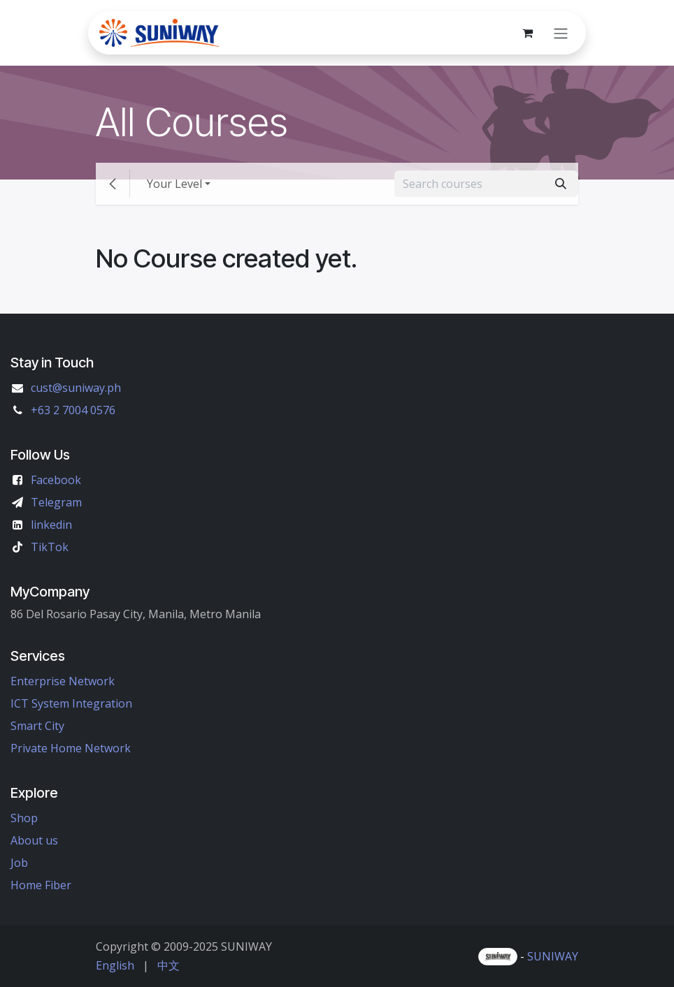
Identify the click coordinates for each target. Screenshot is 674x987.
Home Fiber (40, 885)
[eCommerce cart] (527, 33)
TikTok (50, 547)
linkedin (51, 524)
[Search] (560, 183)
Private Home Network (70, 748)
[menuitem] (115, 965)
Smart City (37, 725)
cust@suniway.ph (76, 387)
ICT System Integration (71, 703)
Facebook (56, 480)
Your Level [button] (174, 183)
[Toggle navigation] (561, 32)
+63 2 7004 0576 (73, 410)
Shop (24, 818)
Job (19, 862)
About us (34, 840)
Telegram (56, 502)
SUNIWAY (552, 956)
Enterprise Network (62, 681)
